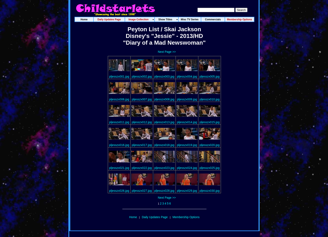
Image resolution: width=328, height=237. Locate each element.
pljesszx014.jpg (187, 122)
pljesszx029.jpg (187, 190)
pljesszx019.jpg (187, 145)
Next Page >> (167, 51)
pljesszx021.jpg (119, 168)
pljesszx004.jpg (187, 76)
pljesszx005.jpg (210, 76)
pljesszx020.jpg (210, 145)
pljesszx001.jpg (119, 76)
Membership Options (186, 217)
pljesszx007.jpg (142, 99)
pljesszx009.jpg (187, 99)
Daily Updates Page (155, 217)
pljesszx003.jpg (164, 76)
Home (133, 217)
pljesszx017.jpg (142, 145)
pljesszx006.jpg (119, 99)
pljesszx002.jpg (142, 76)
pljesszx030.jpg (210, 190)
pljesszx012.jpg (142, 122)
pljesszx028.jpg (164, 190)
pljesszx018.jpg (164, 145)
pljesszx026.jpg (119, 190)
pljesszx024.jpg (187, 168)
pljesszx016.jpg (119, 145)
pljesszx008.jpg (164, 99)
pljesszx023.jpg (164, 168)
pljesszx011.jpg (119, 122)
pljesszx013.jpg (164, 122)
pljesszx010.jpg (210, 99)
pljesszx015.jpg (210, 122)
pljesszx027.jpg (142, 190)
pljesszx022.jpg (142, 168)
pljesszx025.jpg (210, 168)
